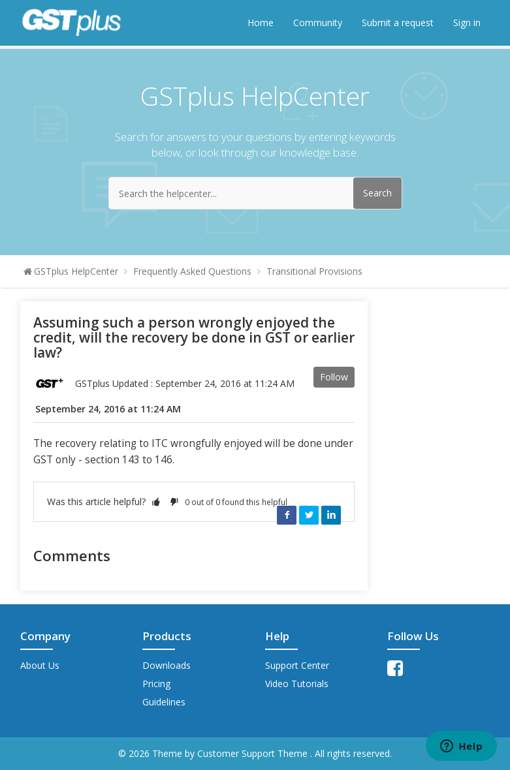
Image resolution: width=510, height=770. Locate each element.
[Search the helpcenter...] (255, 193)
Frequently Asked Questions (192, 271)
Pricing (156, 683)
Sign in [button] (467, 22)
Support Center (297, 665)
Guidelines (163, 702)
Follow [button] (334, 377)
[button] (156, 501)
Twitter (309, 515)
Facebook (286, 515)
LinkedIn (331, 515)
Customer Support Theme (253, 753)
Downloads (166, 665)
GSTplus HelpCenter (76, 271)
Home (260, 22)
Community (317, 22)
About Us (39, 665)
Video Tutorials (296, 683)
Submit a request (398, 22)
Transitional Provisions (314, 271)
